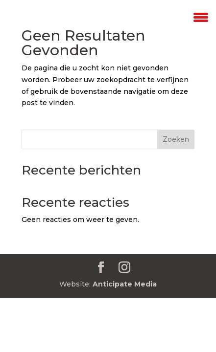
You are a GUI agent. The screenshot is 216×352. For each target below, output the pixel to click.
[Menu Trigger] (201, 16)
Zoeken (176, 139)
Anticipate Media (125, 284)
